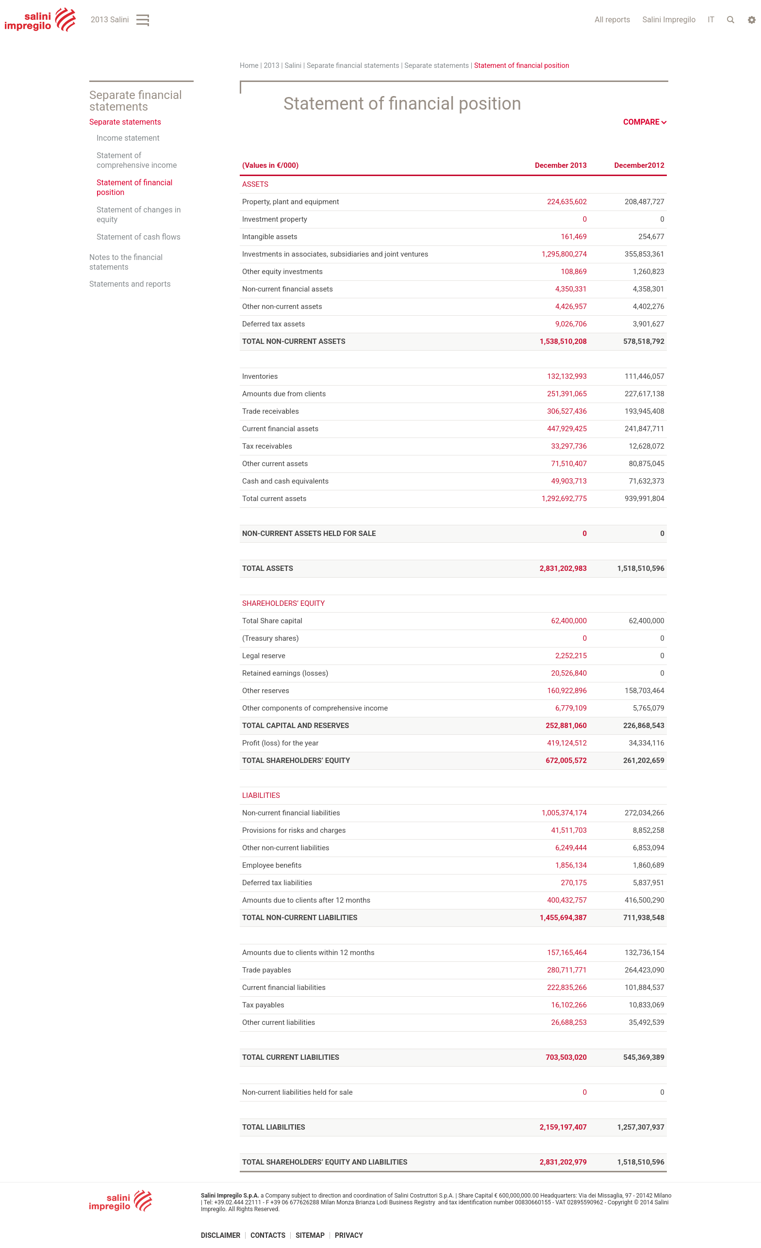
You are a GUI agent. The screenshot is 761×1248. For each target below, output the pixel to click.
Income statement (128, 138)
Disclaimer (220, 1235)
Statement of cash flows (139, 237)
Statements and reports (130, 284)
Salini (292, 66)
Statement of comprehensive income (137, 160)
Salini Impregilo (669, 19)
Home (249, 66)
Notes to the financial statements (126, 262)
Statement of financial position (134, 187)
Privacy (349, 1235)
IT (711, 19)
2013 (271, 66)
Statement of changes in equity (139, 214)
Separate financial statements (353, 66)
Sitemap (310, 1235)
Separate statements (436, 66)
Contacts (267, 1235)
